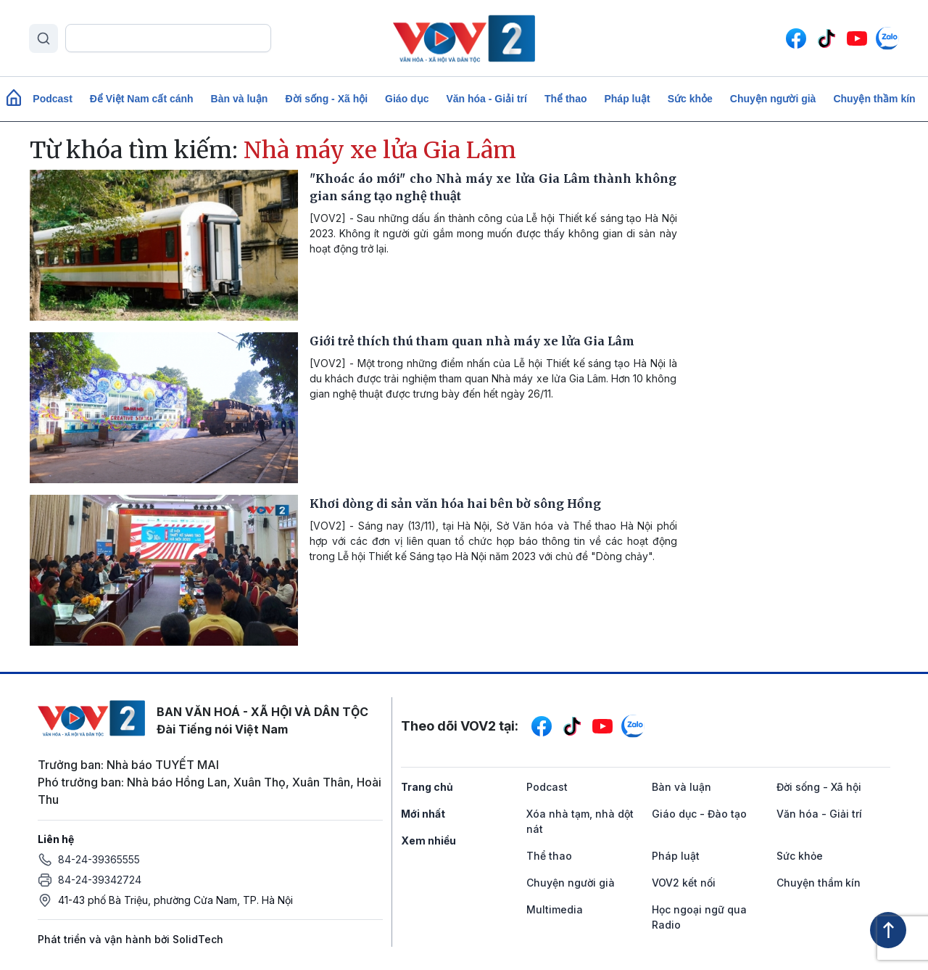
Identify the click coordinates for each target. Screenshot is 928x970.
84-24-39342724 (99, 880)
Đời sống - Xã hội (326, 98)
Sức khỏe (690, 98)
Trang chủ (427, 787)
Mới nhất (423, 813)
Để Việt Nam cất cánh (142, 98)
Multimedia (554, 909)
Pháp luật (627, 98)
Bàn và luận (239, 98)
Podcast (52, 98)
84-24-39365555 (99, 859)
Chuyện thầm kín (874, 98)
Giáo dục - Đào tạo (699, 813)
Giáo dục (406, 98)
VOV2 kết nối (684, 882)
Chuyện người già (773, 98)
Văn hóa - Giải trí (486, 98)
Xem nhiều (428, 840)
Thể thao (565, 98)
